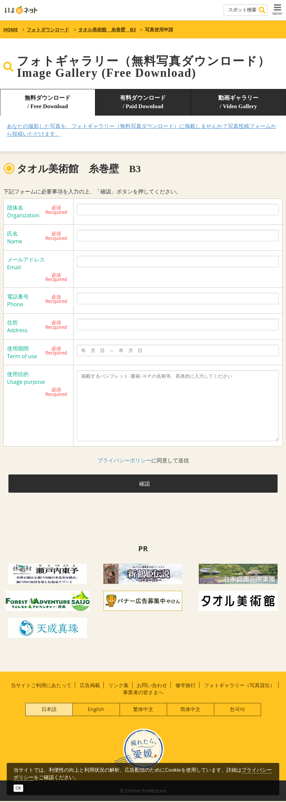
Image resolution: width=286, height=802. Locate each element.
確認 (144, 483)
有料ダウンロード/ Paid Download (143, 102)
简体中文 (190, 709)
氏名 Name (14, 237)
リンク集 (118, 685)
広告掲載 (90, 685)
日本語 (49, 709)
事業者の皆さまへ (143, 692)
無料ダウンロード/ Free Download (47, 102)
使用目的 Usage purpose (26, 377)
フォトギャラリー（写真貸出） (239, 685)
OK (18, 788)
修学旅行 (186, 685)
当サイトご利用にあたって (41, 685)
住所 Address (17, 326)
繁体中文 (143, 709)
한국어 (237, 709)
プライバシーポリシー (124, 460)
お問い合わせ (152, 685)
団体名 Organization (23, 211)
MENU (277, 9)
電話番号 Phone (18, 300)
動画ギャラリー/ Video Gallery (238, 102)
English (96, 709)
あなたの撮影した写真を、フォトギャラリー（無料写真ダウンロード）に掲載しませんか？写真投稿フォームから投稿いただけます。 (141, 129)
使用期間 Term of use (22, 352)
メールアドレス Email (26, 263)
